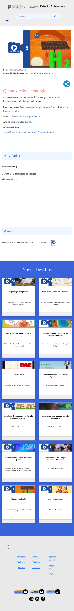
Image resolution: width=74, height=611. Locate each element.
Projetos (21, 568)
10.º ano (28, 122)
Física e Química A (45, 132)
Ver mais (65, 528)
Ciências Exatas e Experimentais (25, 116)
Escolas (36, 557)
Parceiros (36, 568)
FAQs (51, 574)
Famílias (36, 562)
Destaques (21, 557)
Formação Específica (25, 132)
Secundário (8, 132)
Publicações (21, 562)
